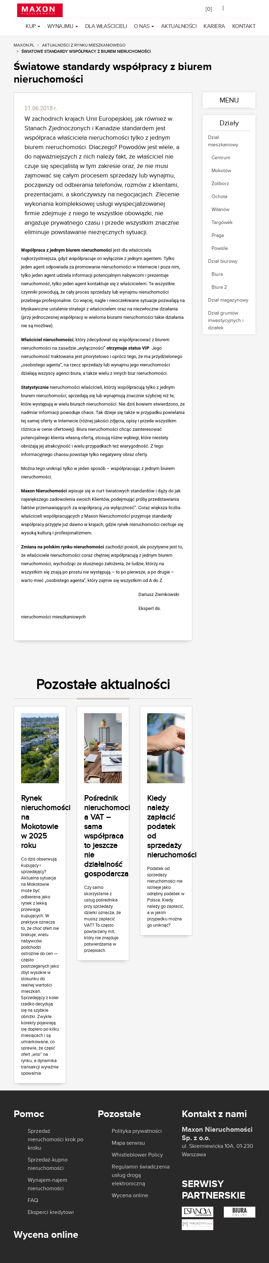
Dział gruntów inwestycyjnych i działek (225, 320)
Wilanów (220, 209)
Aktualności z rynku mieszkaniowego (83, 45)
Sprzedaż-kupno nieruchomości (48, 1164)
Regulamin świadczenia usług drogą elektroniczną (141, 1175)
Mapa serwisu (128, 1143)
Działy (229, 123)
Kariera (214, 26)
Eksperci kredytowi (51, 1212)
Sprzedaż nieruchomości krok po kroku (55, 1139)
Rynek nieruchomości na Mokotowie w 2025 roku (45, 821)
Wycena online (130, 1195)
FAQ (33, 1200)
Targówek (222, 222)
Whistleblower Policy (137, 1155)
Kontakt (244, 26)
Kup (31, 26)
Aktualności (179, 26)
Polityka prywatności (137, 1131)
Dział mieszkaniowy (223, 141)
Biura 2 (219, 286)
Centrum (221, 157)
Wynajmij (60, 26)
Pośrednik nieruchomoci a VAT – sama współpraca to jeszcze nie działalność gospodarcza (107, 835)
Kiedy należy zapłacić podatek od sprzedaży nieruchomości (171, 826)
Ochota (219, 196)
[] (209, 9)
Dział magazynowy (228, 299)
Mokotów (221, 170)
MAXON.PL (24, 45)
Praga (218, 235)
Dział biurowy (222, 261)
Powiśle (220, 248)
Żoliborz (220, 183)
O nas (142, 26)
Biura (217, 274)
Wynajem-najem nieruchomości (47, 1184)
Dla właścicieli (106, 26)
